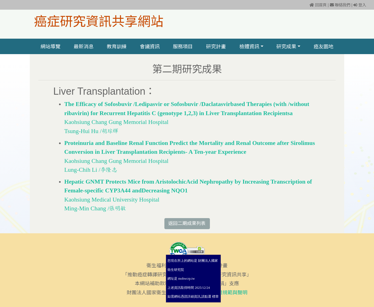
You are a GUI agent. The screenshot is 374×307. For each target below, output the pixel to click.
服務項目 (183, 46)
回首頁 (318, 5)
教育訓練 (117, 46)
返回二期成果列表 (187, 223)
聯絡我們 (340, 5)
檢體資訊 (249, 46)
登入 (359, 5)
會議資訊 (150, 46)
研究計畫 (216, 46)
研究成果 (286, 46)
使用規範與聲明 (230, 292)
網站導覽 (50, 46)
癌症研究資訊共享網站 (99, 21)
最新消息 (84, 46)
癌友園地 (323, 46)
